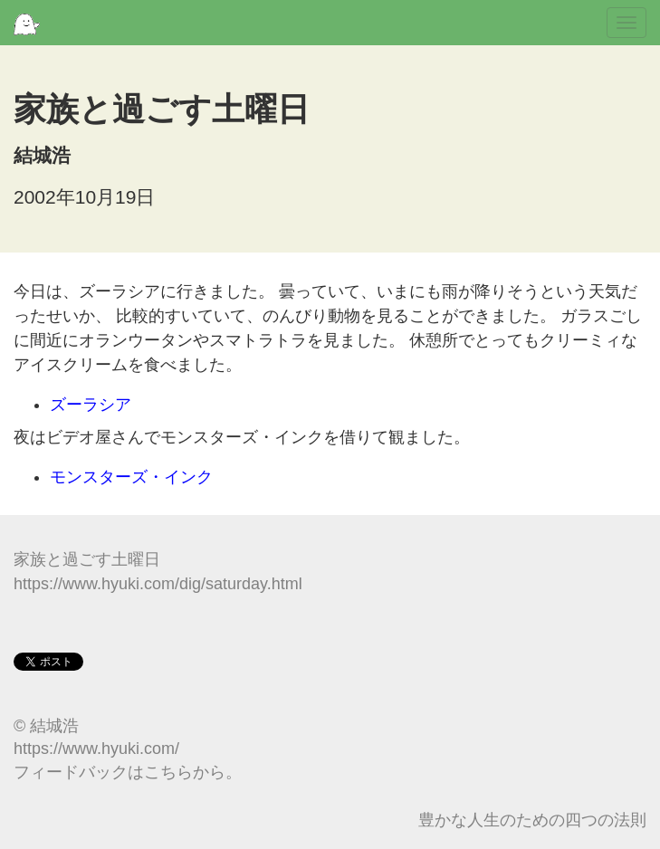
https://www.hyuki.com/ (96, 748)
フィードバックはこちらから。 (128, 772)
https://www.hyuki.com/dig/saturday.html (158, 584)
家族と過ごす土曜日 (87, 559)
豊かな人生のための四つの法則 (532, 820)
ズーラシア (90, 405)
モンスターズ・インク (131, 477)
